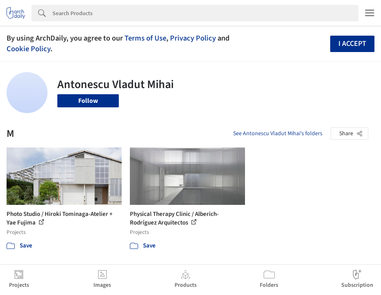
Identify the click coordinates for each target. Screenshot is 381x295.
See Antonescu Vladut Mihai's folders (277, 133)
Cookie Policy (28, 48)
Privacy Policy (193, 38)
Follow (88, 100)
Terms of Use (145, 38)
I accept (352, 44)
